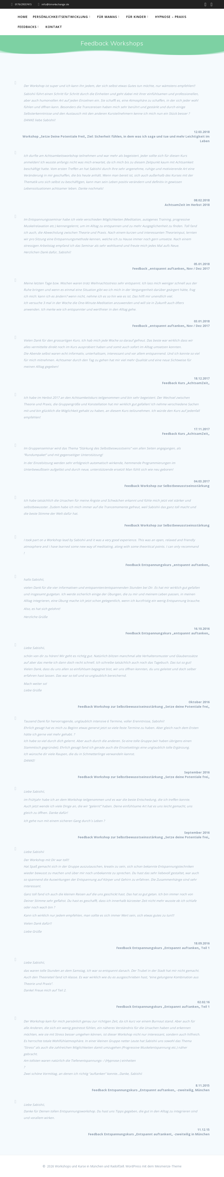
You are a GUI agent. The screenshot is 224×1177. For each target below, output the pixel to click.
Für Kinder (136, 17)
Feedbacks (27, 27)
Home (23, 17)
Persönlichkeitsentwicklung (60, 17)
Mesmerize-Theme (168, 1166)
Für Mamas (107, 17)
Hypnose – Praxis (170, 17)
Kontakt (54, 27)
